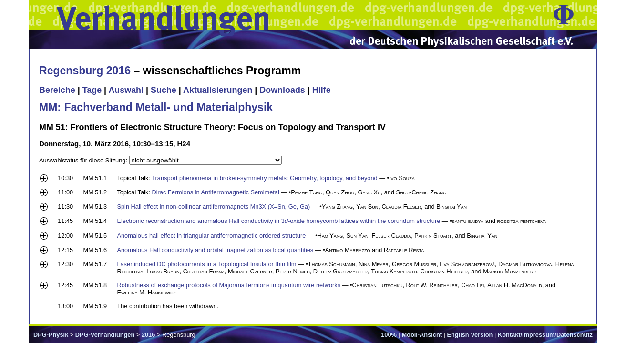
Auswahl (126, 90)
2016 (148, 334)
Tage (92, 90)
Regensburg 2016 (85, 70)
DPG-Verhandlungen (104, 334)
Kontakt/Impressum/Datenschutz (545, 334)
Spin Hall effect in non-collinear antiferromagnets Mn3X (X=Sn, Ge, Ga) (213, 206)
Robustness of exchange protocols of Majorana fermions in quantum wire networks (228, 285)
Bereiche (57, 90)
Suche (163, 90)
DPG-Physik (50, 334)
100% (389, 334)
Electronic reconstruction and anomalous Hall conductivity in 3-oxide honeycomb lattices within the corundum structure (278, 220)
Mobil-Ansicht (421, 334)
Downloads (282, 90)
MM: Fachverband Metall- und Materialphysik (156, 107)
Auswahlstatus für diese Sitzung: (84, 160)
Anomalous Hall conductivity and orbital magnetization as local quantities (215, 249)
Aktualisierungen (217, 90)
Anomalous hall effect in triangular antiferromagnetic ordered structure (211, 235)
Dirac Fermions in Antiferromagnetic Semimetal (215, 192)
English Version (470, 334)
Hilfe (321, 90)
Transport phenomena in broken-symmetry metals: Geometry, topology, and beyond (264, 178)
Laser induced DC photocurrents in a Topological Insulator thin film (206, 264)
